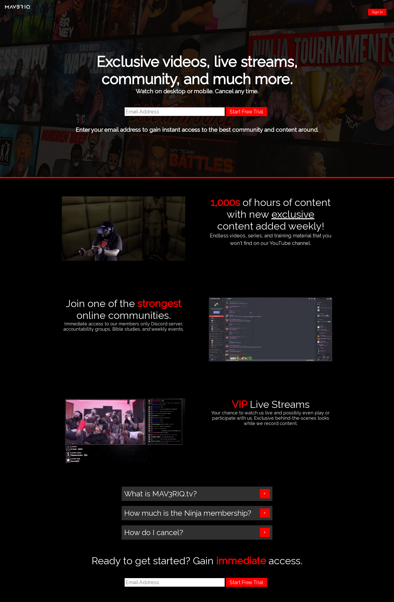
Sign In (377, 12)
